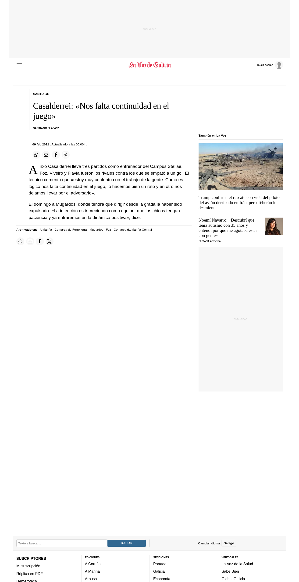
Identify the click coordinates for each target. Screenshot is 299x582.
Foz (108, 229)
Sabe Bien (230, 571)
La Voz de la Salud (237, 564)
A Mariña (46, 229)
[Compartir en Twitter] (66, 155)
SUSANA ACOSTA (210, 241)
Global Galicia (233, 579)
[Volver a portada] (150, 65)
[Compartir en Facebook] (56, 155)
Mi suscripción (28, 566)
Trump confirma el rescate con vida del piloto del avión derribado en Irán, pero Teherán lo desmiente (239, 202)
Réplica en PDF (29, 573)
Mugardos (96, 229)
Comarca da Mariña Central (133, 229)
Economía (161, 579)
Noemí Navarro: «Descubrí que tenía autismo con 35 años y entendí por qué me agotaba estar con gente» (228, 228)
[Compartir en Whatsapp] (36, 155)
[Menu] (19, 65)
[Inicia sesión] (270, 64)
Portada (160, 564)
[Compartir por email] (46, 155)
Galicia (159, 571)
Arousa (91, 579)
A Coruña (93, 564)
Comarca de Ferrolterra (71, 229)
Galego (229, 543)
